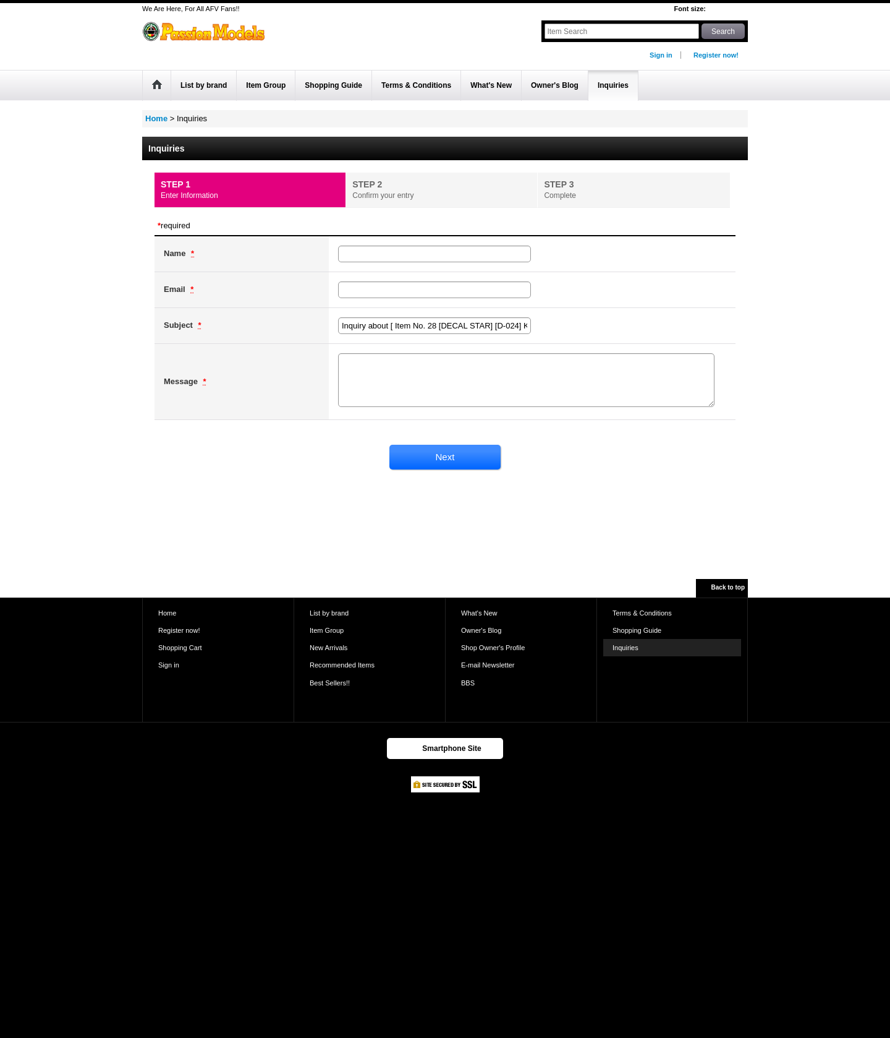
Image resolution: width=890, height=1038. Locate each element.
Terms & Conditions (642, 613)
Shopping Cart (180, 647)
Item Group (327, 630)
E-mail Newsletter (488, 665)
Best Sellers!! (330, 683)
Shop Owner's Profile (493, 647)
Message (182, 381)
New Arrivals (328, 647)
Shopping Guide (636, 630)
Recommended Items (342, 665)
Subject (179, 325)
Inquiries (625, 647)
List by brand (329, 613)
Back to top (728, 587)
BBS (468, 683)
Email (175, 289)
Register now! (716, 55)
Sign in (661, 55)
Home (167, 613)
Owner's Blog (481, 630)
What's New (479, 613)
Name (176, 253)
